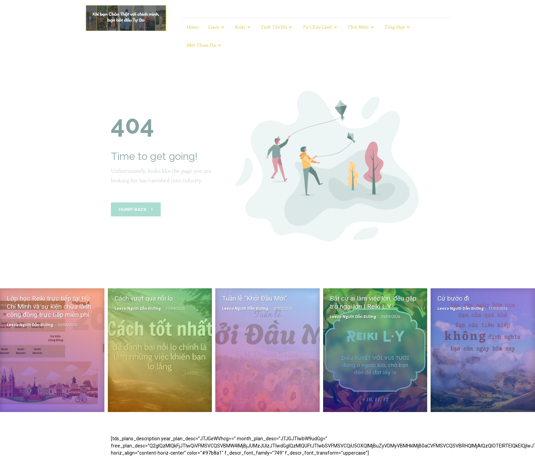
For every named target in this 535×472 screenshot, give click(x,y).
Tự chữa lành (319, 27)
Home (192, 27)
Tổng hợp (397, 27)
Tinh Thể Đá (276, 27)
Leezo (216, 27)
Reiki (242, 27)
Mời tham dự (203, 45)
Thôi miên (360, 27)
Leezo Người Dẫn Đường (30, 306)
